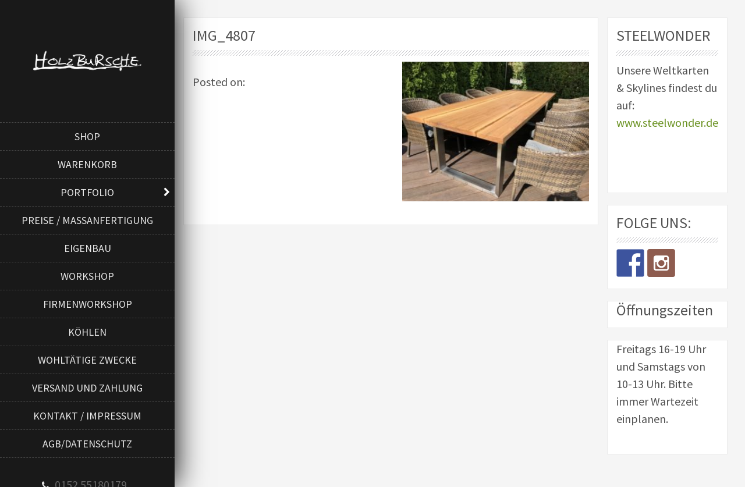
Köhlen (87, 332)
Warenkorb (87, 164)
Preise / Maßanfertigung (87, 220)
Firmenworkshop (87, 304)
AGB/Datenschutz (87, 443)
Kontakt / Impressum (87, 415)
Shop (87, 136)
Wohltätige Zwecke (87, 360)
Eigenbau (87, 248)
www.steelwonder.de (667, 122)
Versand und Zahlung (87, 387)
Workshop (87, 276)
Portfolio (87, 192)
